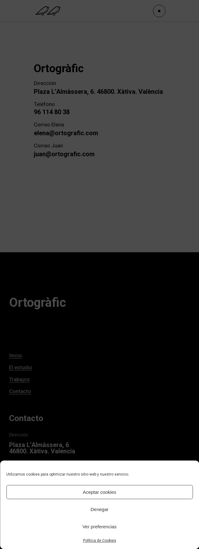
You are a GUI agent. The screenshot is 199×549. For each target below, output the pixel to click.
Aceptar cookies (99, 492)
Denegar (100, 509)
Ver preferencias (99, 526)
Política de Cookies (99, 540)
